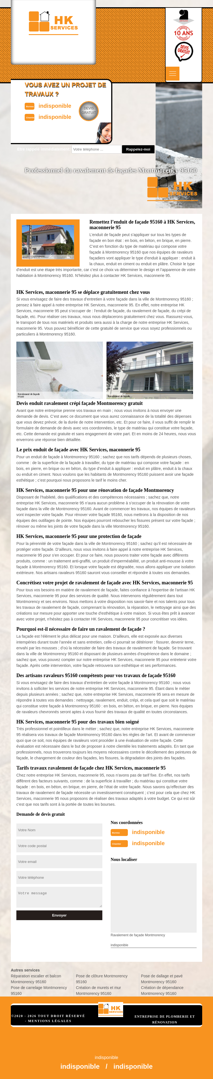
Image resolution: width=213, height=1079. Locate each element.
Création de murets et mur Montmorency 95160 (98, 990)
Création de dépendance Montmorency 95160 (162, 990)
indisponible (148, 832)
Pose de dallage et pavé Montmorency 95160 (161, 979)
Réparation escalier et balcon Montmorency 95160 (36, 979)
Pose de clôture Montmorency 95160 (102, 979)
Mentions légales (50, 1021)
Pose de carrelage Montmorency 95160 (39, 990)
